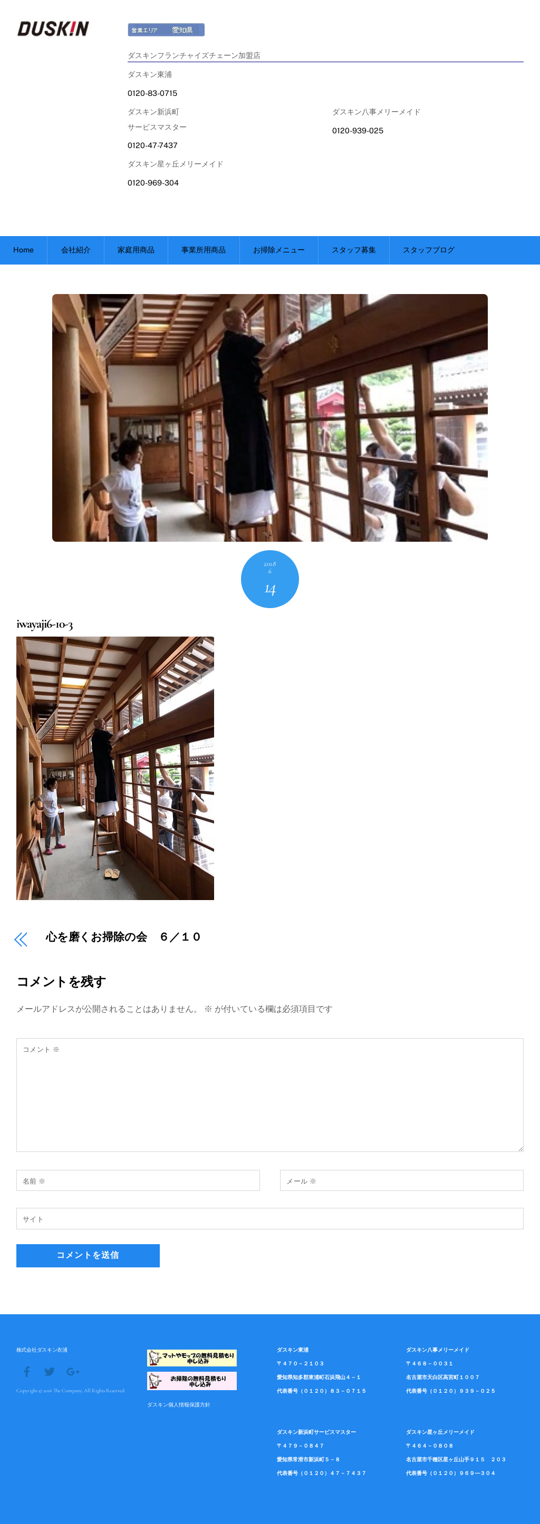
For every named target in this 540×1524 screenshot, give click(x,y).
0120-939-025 (357, 130)
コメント (41, 1049)
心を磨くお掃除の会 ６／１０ (124, 937)
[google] (72, 1370)
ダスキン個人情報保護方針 (178, 1404)
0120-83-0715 (152, 93)
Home (23, 250)
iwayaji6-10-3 (44, 623)
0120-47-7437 (153, 145)
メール (301, 1181)
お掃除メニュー (279, 250)
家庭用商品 (136, 250)
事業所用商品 (203, 250)
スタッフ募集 (354, 250)
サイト (33, 1219)
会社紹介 (76, 250)
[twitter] (49, 1370)
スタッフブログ (429, 250)
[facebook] (26, 1370)
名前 (34, 1181)
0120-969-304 (153, 182)
